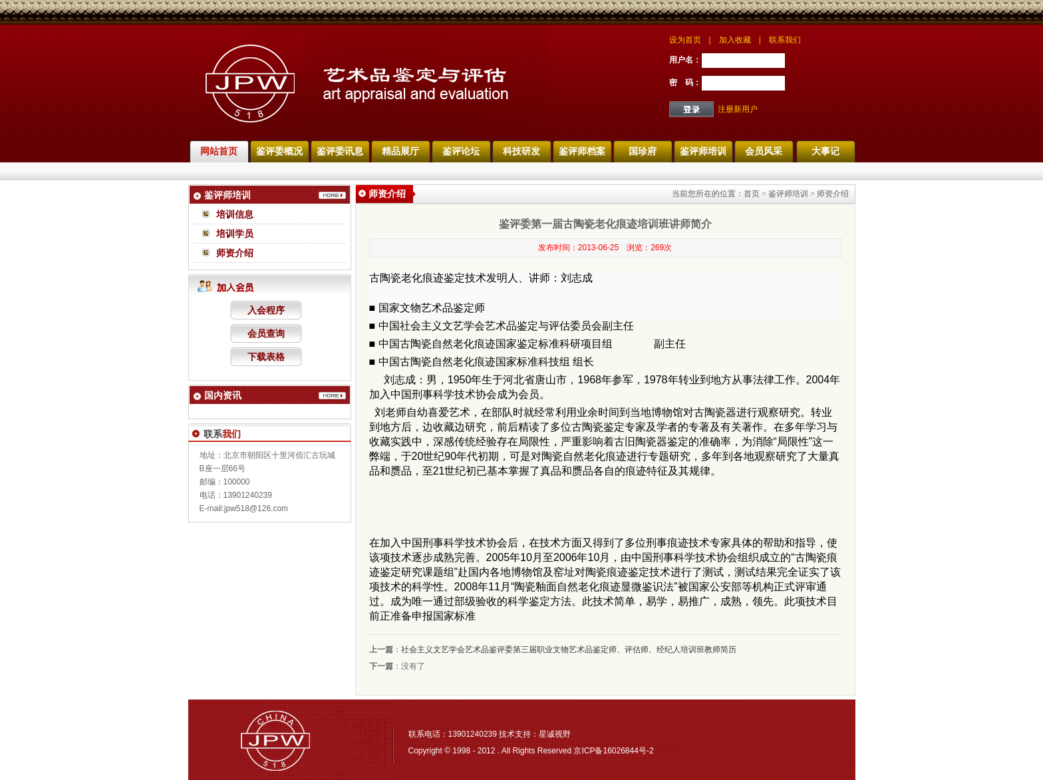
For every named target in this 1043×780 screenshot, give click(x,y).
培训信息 (234, 214)
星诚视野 (555, 734)
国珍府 (643, 151)
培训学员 (234, 233)
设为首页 (685, 40)
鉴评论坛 (461, 151)
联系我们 (785, 40)
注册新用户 (738, 109)
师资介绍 (234, 253)
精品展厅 (400, 151)
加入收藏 (735, 40)
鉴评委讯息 (340, 151)
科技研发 (521, 151)
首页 (752, 193)
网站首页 (218, 151)
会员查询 (266, 333)
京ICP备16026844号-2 (613, 750)
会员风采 (763, 151)
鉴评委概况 (279, 151)
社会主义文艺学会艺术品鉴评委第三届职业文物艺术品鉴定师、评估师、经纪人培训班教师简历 (568, 649)
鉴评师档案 (582, 151)
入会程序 (266, 310)
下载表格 (266, 356)
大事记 (825, 151)
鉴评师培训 (703, 151)
